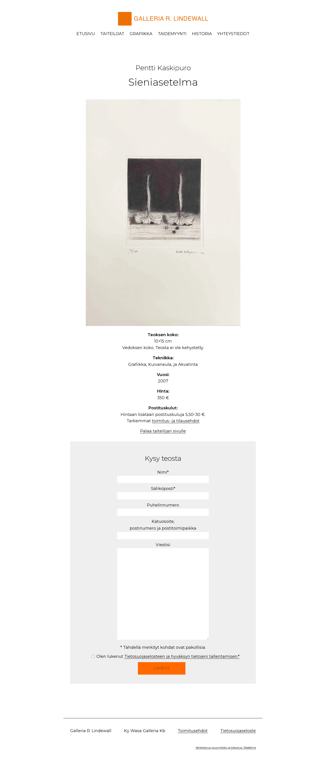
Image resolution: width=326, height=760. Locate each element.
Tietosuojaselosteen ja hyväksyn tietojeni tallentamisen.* (182, 656)
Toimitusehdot (193, 730)
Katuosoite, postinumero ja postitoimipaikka (163, 528)
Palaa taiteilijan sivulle (163, 431)
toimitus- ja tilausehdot (175, 420)
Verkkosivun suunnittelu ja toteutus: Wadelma (226, 747)
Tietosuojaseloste (238, 730)
